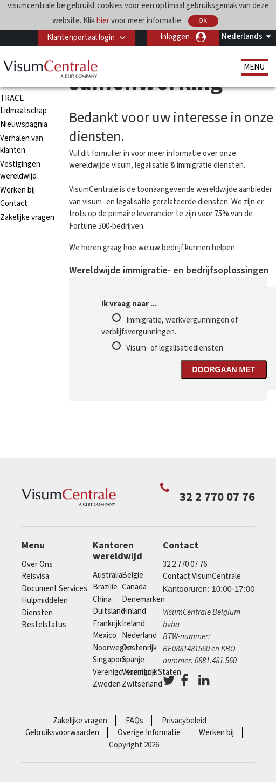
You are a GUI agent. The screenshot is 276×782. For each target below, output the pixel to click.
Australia (107, 575)
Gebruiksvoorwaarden (62, 732)
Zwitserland (142, 684)
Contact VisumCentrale (202, 576)
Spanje (133, 660)
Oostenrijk (139, 648)
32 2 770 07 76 (185, 564)
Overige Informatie (149, 732)
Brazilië (105, 587)
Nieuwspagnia (23, 124)
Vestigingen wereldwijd (20, 170)
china (102, 599)
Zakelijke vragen (27, 217)
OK (203, 21)
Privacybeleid (184, 720)
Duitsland (109, 611)
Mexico (104, 635)
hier (102, 20)
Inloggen (175, 37)
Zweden (107, 684)
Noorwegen (113, 648)
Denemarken (143, 599)
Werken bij (17, 190)
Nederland (139, 635)
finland (134, 611)
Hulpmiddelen (45, 600)
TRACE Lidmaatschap (23, 104)
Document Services (54, 588)
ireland (133, 623)
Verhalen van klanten (21, 144)
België (132, 575)
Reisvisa (35, 576)
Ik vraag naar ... (129, 304)
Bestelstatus (44, 624)
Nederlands (242, 36)
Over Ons (37, 564)
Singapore (110, 660)
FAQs (134, 720)
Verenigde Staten (151, 672)
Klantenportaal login (80, 37)
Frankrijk (107, 623)
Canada (134, 587)
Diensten (37, 613)
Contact (13, 203)
